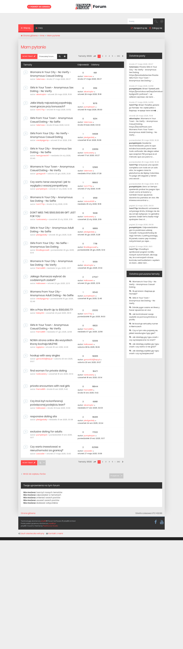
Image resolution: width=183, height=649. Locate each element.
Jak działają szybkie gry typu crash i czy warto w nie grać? (144, 345)
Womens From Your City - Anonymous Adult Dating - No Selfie (52, 293)
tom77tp (40, 109)
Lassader (40, 453)
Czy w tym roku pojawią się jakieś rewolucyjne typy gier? (143, 331)
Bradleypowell (42, 250)
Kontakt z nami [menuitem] (54, 533)
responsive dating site (43, 416)
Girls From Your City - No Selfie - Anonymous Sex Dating (49, 245)
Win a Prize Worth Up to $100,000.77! (51, 309)
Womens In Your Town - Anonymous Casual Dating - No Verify (52, 168)
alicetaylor (41, 94)
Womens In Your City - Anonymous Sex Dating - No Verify (51, 263)
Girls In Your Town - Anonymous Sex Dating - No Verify (142, 301)
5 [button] (112, 56)
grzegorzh (41, 173)
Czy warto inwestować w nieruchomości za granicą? (46, 448)
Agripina (40, 347)
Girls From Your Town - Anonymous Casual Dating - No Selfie (51, 119)
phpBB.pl (52, 523)
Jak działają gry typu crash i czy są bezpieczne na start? (143, 338)
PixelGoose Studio (50, 526)
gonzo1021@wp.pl (44, 359)
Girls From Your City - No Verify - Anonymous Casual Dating (49, 135)
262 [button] (118, 56)
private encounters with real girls (50, 386)
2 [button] (102, 56)
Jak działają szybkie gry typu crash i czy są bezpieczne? (144, 352)
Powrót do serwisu (39, 6)
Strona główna (28, 513)
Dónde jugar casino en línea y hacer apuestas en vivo (144, 308)
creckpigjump (42, 140)
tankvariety (89, 152)
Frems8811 (40, 268)
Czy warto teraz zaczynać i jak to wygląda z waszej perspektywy (50, 183)
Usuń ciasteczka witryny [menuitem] (31, 533)
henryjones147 (42, 155)
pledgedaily (89, 137)
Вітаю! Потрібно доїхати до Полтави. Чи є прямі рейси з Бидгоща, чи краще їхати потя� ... (144, 108)
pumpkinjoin (89, 107)
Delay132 (40, 313)
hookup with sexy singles (45, 355)
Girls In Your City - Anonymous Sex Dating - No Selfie (51, 150)
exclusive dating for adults (46, 431)
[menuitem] (39, 28)
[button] (94, 56)
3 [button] (105, 56)
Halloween (41, 283)
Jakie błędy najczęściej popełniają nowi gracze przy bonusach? (51, 104)
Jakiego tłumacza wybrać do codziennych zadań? (48, 278)
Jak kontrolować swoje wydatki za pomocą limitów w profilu (143, 317)
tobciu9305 (89, 201)
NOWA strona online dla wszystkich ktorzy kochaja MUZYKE (51, 342)
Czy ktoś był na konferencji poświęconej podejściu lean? (47, 402)
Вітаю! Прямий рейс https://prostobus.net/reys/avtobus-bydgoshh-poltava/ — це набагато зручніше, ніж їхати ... (146, 92)
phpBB (43, 521)
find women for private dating (48, 370)
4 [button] (109, 56)
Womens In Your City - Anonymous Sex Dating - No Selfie (51, 199)
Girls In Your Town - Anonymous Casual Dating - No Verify (49, 326)
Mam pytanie (33, 47)
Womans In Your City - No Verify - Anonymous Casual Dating (50, 74)
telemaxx (40, 79)
